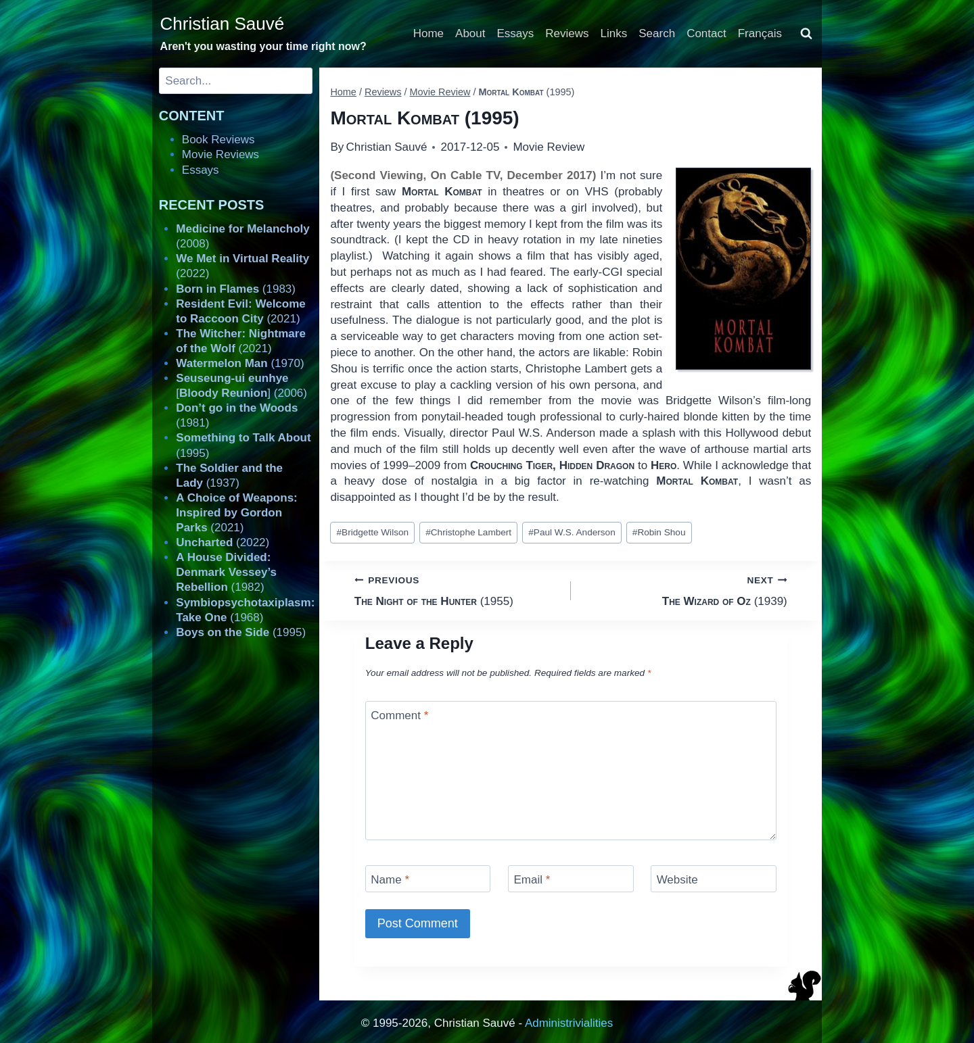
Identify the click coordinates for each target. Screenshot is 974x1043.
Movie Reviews (220, 154)
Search (657, 33)
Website (677, 879)
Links (614, 33)
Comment (399, 715)
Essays (515, 33)
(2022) (222, 542)
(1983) (236, 289)
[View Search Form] (806, 34)
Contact (706, 33)
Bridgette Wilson (373, 532)
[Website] (713, 878)
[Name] (428, 878)
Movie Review (548, 147)
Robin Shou (659, 532)
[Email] (571, 878)
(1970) (240, 363)
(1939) (684, 590)
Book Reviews (218, 139)
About (470, 33)
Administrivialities (569, 1023)
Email (531, 879)
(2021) (236, 512)
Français (760, 33)
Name (390, 879)
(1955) (456, 590)
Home (428, 33)
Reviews (566, 33)
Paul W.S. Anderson (571, 532)
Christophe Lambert (468, 532)
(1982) (226, 572)
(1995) (241, 632)
